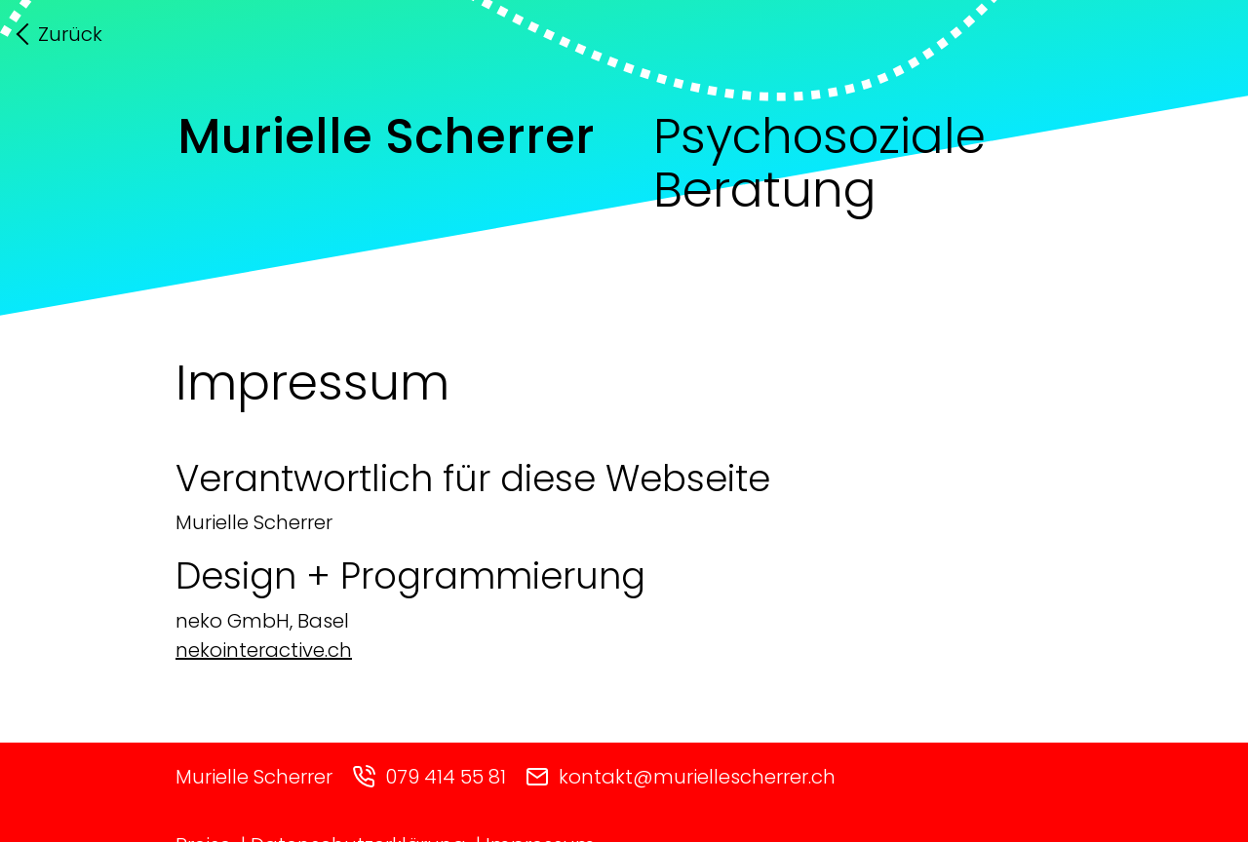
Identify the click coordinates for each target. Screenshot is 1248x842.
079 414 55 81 (429, 776)
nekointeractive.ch (264, 650)
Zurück (70, 34)
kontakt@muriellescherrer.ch (681, 776)
